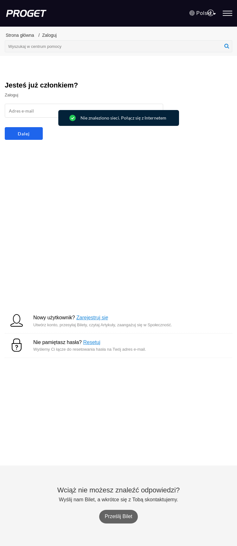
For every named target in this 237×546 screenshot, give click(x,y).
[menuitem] (211, 13)
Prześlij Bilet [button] (118, 516)
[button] (202, 13)
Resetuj (91, 342)
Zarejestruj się (92, 317)
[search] (118, 46)
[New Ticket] (118, 516)
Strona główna (20, 35)
